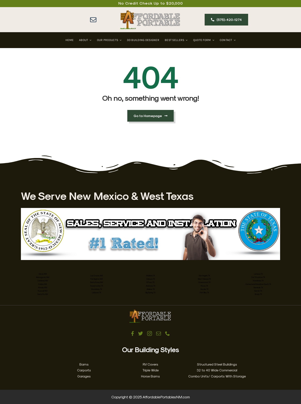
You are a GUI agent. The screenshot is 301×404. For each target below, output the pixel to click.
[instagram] (149, 333)
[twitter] (140, 333)
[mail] (93, 20)
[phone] (167, 333)
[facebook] (132, 333)
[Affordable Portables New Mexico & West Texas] (150, 12)
